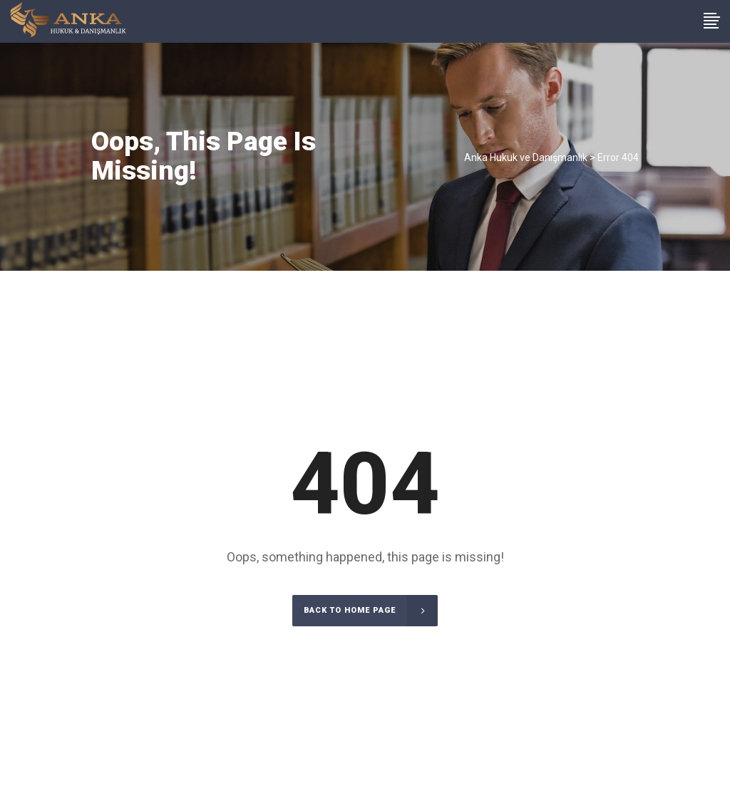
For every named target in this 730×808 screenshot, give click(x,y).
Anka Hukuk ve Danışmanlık (525, 157)
